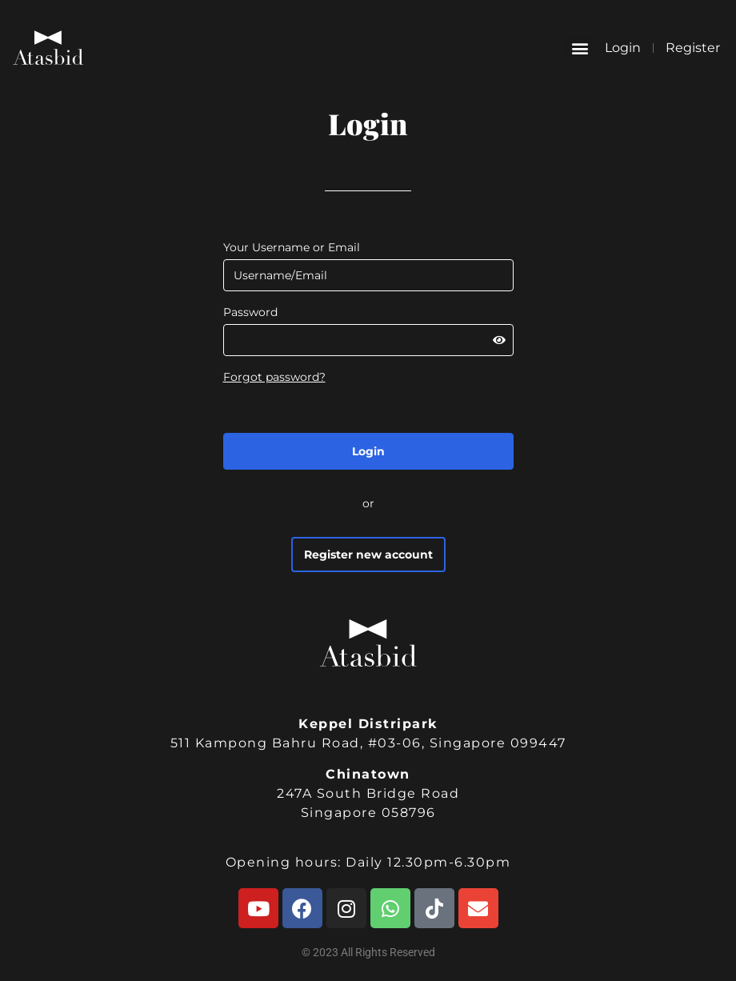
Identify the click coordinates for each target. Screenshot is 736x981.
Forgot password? (274, 377)
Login (623, 47)
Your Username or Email (291, 247)
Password (250, 312)
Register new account (368, 554)
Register (693, 47)
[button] (579, 48)
